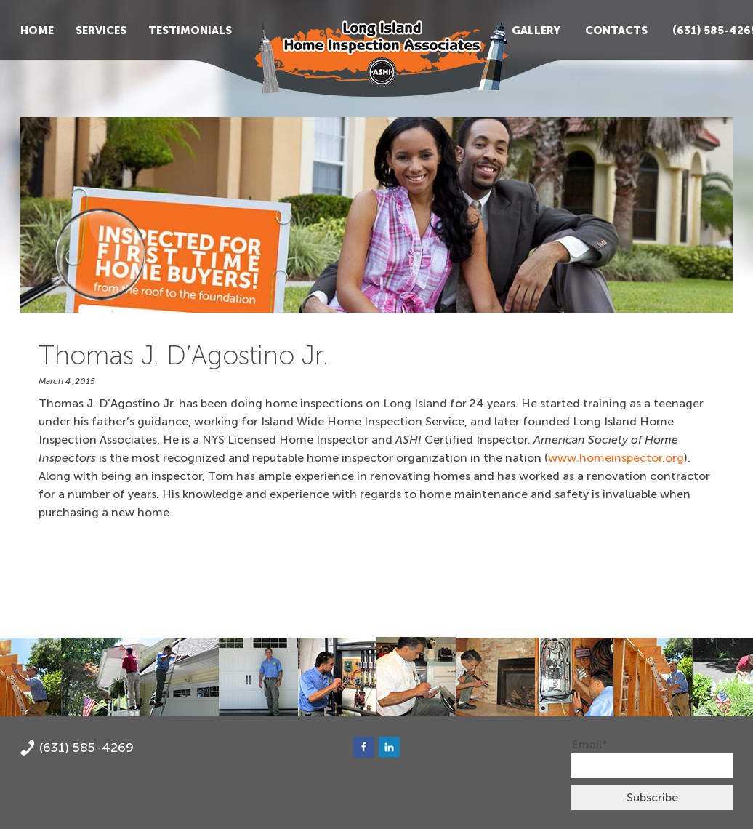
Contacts (616, 30)
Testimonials (190, 30)
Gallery (536, 30)
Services (101, 30)
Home (37, 30)
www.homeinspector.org (616, 458)
